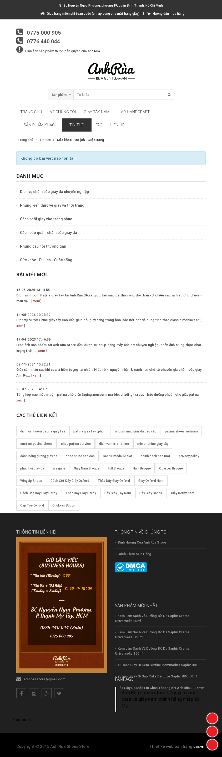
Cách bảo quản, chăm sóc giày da (48, 232)
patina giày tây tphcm (90, 431)
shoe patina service (76, 444)
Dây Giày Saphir (151, 493)
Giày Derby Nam (182, 493)
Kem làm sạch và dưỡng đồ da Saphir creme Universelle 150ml (152, 651)
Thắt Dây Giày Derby (80, 493)
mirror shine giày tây (152, 444)
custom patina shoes (36, 444)
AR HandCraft (135, 111)
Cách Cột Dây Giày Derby (38, 493)
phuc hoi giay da (32, 468)
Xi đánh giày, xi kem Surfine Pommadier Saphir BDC (158, 665)
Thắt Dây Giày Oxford (114, 481)
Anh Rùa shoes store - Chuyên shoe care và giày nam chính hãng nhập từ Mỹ (160, 699)
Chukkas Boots (63, 505)
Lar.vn (198, 746)
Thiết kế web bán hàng (170, 746)
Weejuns (59, 468)
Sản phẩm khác (39, 125)
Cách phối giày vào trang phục (46, 219)
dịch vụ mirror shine (114, 444)
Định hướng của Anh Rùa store (142, 542)
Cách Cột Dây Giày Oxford (70, 481)
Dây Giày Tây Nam (117, 493)
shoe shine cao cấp (80, 456)
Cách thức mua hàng (134, 554)
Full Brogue (116, 468)
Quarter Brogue (171, 468)
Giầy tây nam (97, 111)
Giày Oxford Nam (151, 481)
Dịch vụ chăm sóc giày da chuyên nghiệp (54, 191)
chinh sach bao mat (155, 456)
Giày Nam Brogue (86, 468)
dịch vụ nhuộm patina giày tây (42, 431)
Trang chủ (31, 111)
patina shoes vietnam (181, 431)
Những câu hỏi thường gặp (43, 246)
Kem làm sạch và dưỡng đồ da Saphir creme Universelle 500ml (152, 634)
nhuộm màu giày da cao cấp (136, 431)
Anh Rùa (94, 51)
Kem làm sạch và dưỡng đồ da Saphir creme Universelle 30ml (152, 618)
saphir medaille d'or (117, 456)
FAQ (99, 125)
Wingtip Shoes (31, 481)
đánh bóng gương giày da (38, 456)
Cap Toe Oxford (32, 505)
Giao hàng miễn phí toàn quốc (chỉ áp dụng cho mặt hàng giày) (90, 13)
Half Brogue (142, 468)
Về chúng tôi (63, 111)
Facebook (21, 719)
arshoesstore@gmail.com (44, 679)
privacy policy (189, 456)
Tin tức (76, 125)
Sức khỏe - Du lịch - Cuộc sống (46, 260)
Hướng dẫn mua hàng (166, 13)
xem (36, 301)
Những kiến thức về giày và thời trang (52, 205)
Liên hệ (117, 125)
